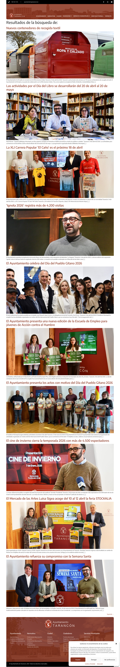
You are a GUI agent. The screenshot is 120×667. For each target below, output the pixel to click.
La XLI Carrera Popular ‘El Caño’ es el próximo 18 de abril (44, 147)
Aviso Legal (100, 663)
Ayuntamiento (41, 16)
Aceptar (78, 659)
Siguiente (110, 614)
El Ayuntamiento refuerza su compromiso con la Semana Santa (48, 556)
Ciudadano (67, 16)
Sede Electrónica (97, 16)
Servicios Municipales (81, 16)
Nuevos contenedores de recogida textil (33, 28)
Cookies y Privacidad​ (90, 663)
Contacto (108, 16)
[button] (116, 644)
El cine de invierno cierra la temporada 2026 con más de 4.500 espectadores (57, 441)
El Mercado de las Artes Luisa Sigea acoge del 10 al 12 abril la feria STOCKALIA (59, 498)
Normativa (51, 16)
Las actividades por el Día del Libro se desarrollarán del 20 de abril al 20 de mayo (56, 87)
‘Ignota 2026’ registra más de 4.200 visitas (35, 205)
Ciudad (59, 16)
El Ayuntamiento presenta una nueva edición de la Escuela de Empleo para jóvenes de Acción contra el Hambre (56, 323)
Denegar (94, 659)
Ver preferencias (109, 659)
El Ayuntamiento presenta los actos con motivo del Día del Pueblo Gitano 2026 (59, 383)
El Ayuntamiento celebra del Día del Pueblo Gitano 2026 (44, 263)
